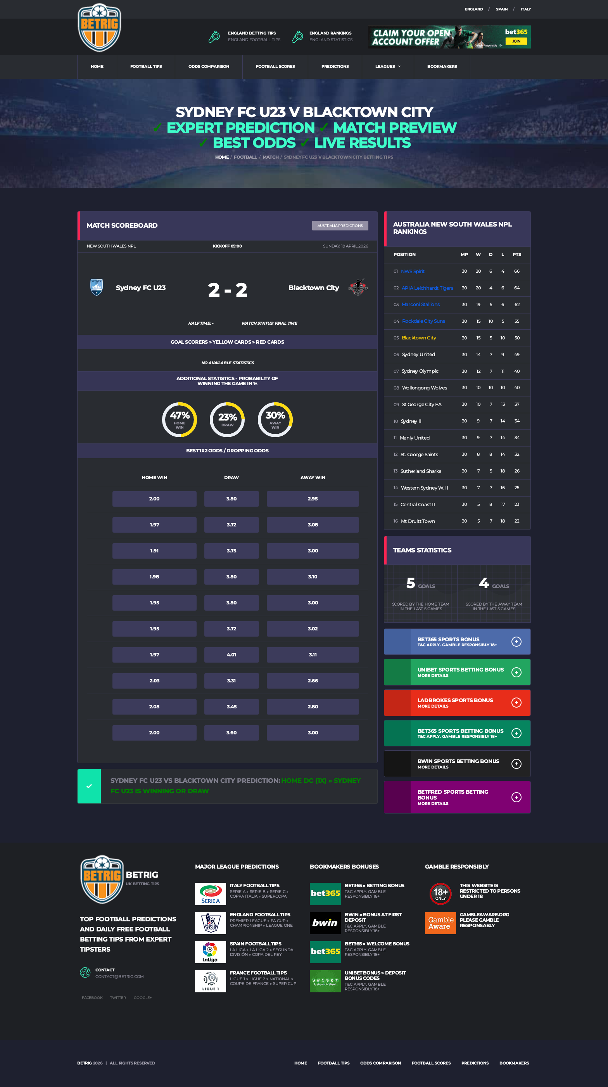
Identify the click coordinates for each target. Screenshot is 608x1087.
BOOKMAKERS (442, 66)
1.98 (154, 577)
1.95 (154, 603)
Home (300, 1063)
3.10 (312, 577)
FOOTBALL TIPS (146, 66)
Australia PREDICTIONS (340, 225)
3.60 (231, 733)
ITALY (526, 9)
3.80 (231, 499)
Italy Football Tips (255, 885)
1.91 (154, 551)
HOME (97, 66)
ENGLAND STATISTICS (330, 40)
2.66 (313, 681)
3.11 (313, 655)
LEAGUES (385, 66)
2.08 (154, 707)
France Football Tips (258, 973)
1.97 (154, 525)
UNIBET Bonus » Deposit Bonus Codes (375, 975)
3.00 (313, 551)
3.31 (231, 681)
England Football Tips (260, 914)
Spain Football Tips (256, 944)
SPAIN (502, 9)
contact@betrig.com (119, 976)
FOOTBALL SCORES (275, 66)
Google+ (143, 997)
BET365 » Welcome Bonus (377, 944)
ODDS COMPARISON (208, 66)
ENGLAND (474, 9)
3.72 (231, 525)
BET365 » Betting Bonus (374, 885)
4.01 (231, 655)
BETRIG (84, 1063)
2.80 (313, 707)
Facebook (92, 997)
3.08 (313, 525)
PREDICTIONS (335, 66)
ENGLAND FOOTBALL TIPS (254, 40)
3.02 (313, 629)
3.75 (231, 551)
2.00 (154, 499)
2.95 (313, 499)
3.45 (232, 707)
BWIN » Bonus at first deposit (373, 917)
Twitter (118, 997)
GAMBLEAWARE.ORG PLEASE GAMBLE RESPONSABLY (485, 920)
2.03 (154, 681)
